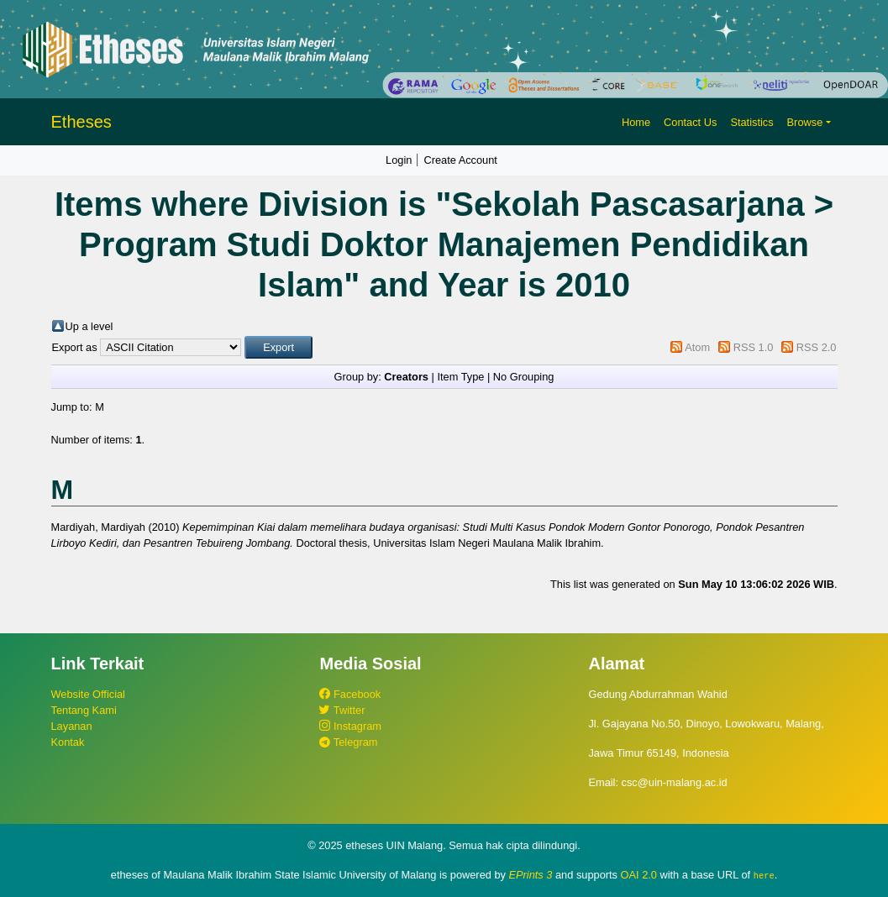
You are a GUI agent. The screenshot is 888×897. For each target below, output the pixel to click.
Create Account (460, 160)
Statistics (751, 122)
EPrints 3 (531, 874)
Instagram (350, 726)
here (764, 875)
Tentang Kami (84, 710)
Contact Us (690, 122)
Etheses (81, 122)
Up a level (89, 326)
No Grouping (523, 376)
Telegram (348, 742)
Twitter (342, 710)
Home (636, 122)
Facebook (350, 694)
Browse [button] (805, 122)
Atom (697, 347)
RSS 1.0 (753, 347)
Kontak (68, 742)
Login (399, 160)
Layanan (71, 726)
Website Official (88, 694)
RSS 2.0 (816, 347)
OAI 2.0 (639, 874)
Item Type (460, 376)
